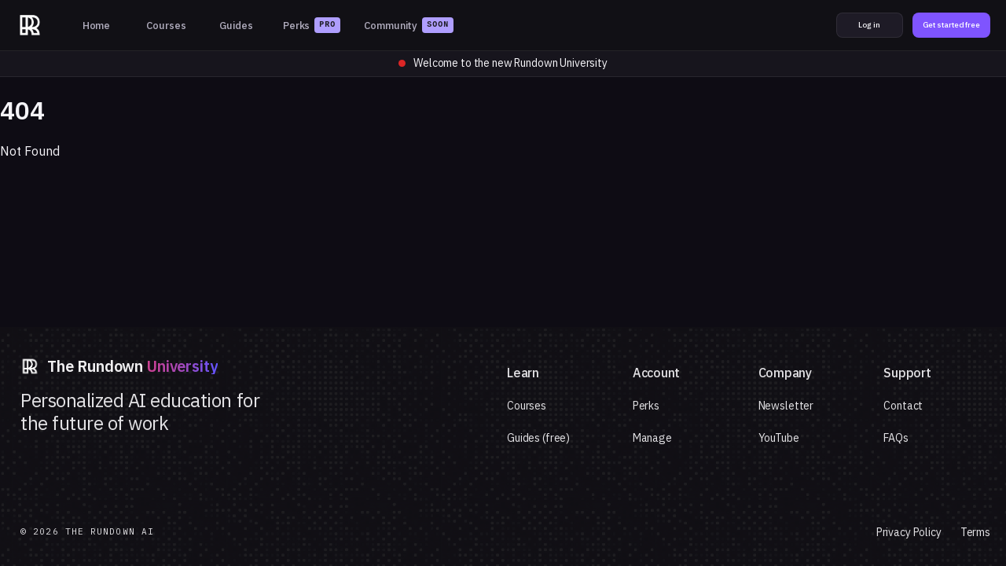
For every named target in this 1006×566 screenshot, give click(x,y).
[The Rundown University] (30, 25)
